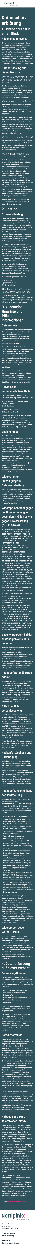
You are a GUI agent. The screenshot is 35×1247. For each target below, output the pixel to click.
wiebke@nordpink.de (10, 1228)
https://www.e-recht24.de (16, 1202)
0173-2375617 (6, 1226)
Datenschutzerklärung (10, 1243)
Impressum (6, 1241)
